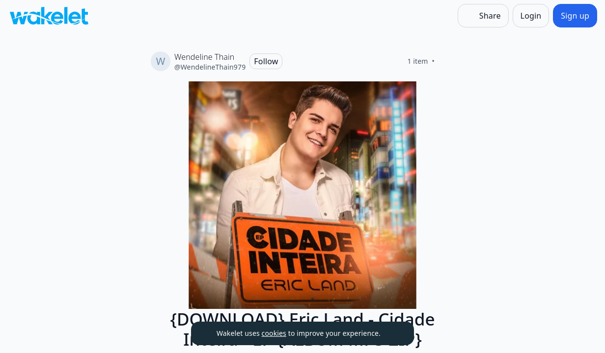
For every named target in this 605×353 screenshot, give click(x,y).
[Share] (483, 15)
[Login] (531, 15)
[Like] (446, 61)
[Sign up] (575, 15)
